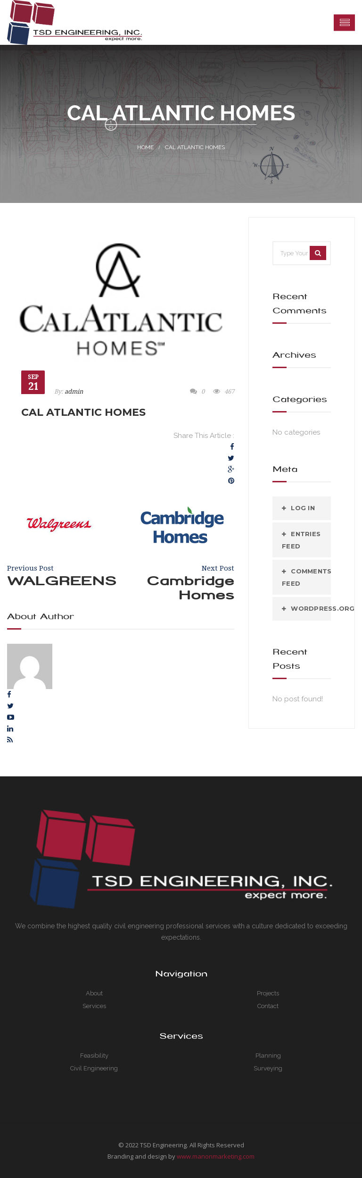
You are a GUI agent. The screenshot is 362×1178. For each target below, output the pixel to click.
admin (74, 391)
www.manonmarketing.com (216, 1156)
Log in (303, 508)
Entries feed (301, 540)
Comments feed (306, 577)
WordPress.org (311, 608)
